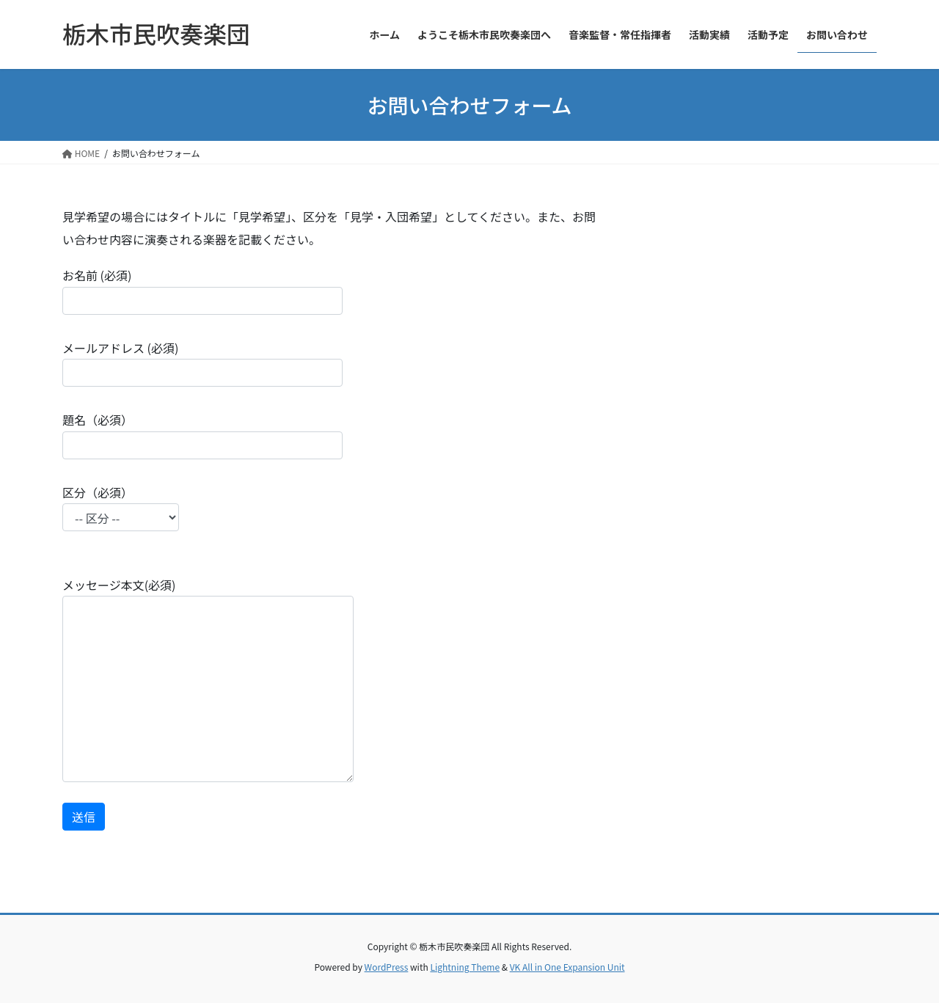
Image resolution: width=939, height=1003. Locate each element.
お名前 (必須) (202, 290)
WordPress (387, 966)
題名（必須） (202, 435)
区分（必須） (120, 517)
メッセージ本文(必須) (208, 679)
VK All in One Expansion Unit (567, 966)
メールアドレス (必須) (202, 363)
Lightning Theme (465, 966)
